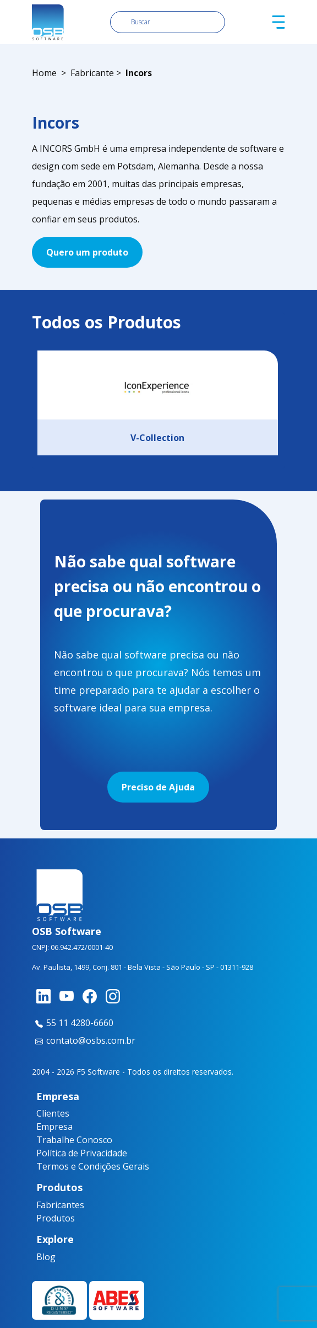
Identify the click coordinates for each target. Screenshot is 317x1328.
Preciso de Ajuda (158, 787)
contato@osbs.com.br (83, 1040)
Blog (44, 1257)
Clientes (52, 1113)
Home (44, 73)
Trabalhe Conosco (74, 1140)
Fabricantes (50, 1205)
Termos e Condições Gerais (92, 1166)
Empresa (54, 1126)
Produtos (50, 1218)
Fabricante (92, 73)
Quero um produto (87, 252)
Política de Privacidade (81, 1153)
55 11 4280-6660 (72, 1023)
